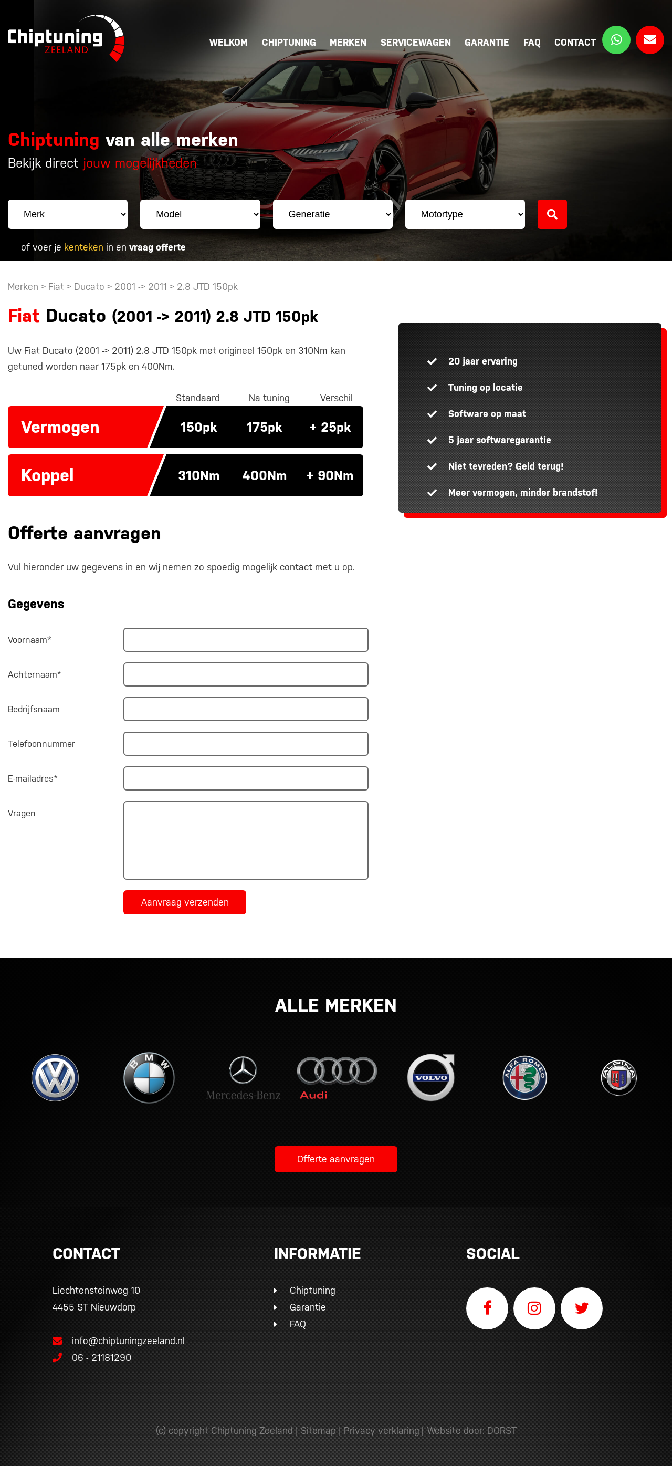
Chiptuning (289, 42)
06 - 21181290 (91, 1357)
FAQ (532, 42)
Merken (348, 42)
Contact (575, 42)
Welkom (228, 42)
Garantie (487, 42)
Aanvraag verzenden (185, 902)
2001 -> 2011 (142, 286)
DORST (502, 1430)
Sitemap (318, 1430)
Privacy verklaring (381, 1430)
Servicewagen (416, 42)
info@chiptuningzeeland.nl (118, 1340)
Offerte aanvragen (336, 1159)
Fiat (56, 286)
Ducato (89, 286)
